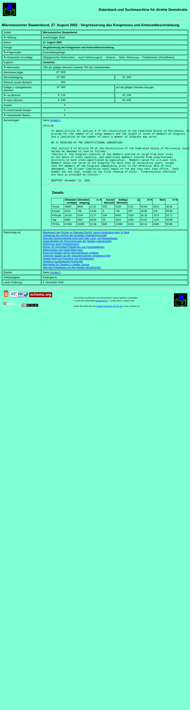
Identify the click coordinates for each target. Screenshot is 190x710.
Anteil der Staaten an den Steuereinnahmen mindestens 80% (77, 267)
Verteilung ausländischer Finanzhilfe (63, 272)
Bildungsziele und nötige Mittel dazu (63, 261)
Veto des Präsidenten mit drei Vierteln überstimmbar (72, 278)
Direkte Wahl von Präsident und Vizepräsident (68, 270)
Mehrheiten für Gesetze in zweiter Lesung (66, 275)
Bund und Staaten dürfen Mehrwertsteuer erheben (71, 264)
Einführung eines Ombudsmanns (61, 255)
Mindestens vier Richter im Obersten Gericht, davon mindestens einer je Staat (86, 243)
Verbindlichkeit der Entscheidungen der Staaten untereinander (77, 252)
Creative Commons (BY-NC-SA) (109, 317)
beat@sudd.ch (102, 312)
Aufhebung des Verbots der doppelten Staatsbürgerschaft (75, 246)
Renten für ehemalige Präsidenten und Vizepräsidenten (73, 258)
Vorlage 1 (55, 120)
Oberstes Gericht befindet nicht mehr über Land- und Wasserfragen (80, 249)
